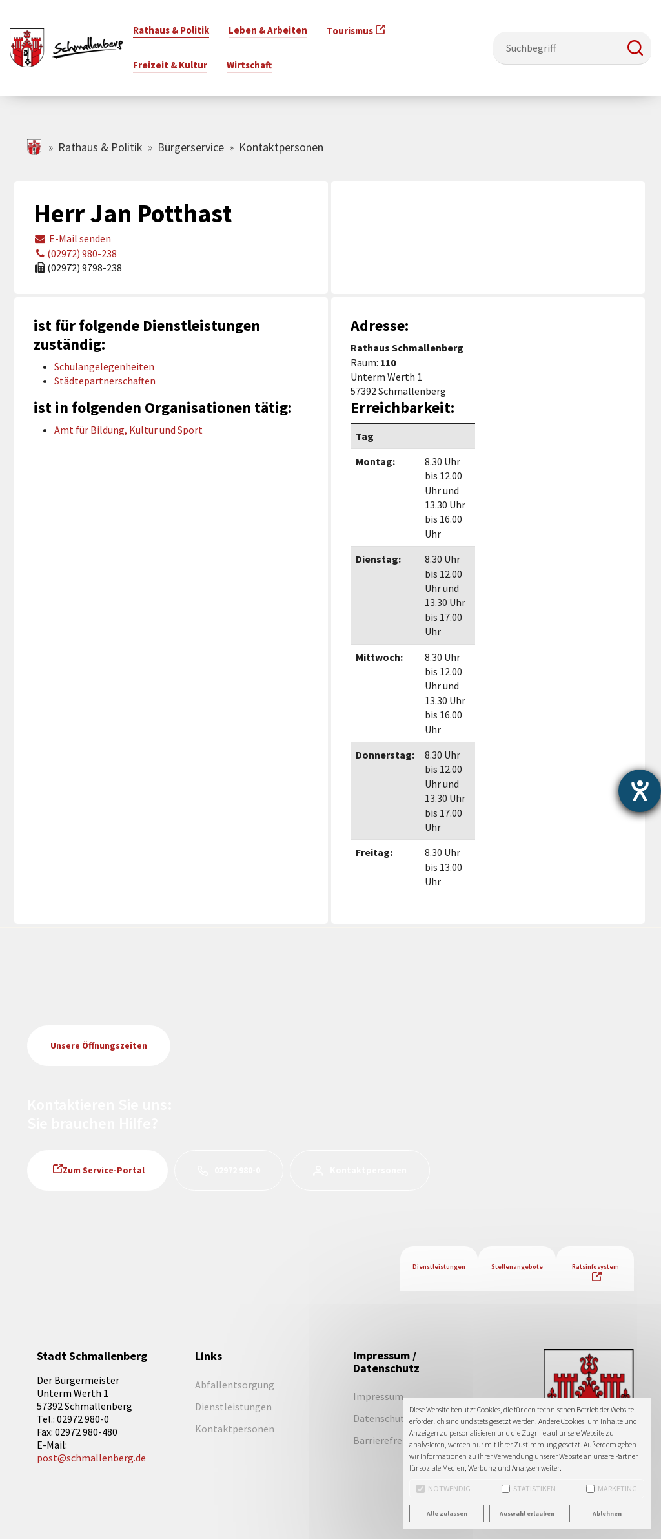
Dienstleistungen (438, 1266)
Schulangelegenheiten (104, 366)
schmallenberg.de (35, 147)
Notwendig (443, 1488)
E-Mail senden (72, 238)
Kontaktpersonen (368, 1170)
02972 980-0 (237, 1170)
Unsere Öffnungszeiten (98, 1045)
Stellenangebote (517, 1266)
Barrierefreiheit (388, 1440)
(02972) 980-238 (75, 253)
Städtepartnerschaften (105, 380)
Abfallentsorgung (234, 1384)
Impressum (378, 1396)
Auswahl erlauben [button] (527, 1513)
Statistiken (529, 1488)
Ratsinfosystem (595, 1266)
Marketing (611, 1488)
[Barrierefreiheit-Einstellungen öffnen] (639, 791)
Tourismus (350, 31)
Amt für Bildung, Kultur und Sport (128, 429)
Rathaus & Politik (100, 147)
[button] (635, 48)
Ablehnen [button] (607, 1513)
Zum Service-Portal (104, 1170)
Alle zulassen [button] (447, 1513)
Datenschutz (381, 1418)
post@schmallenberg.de (91, 1457)
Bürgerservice (191, 147)
